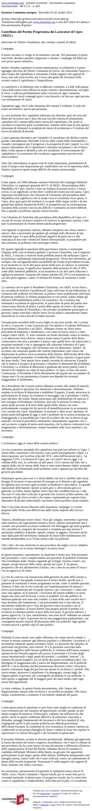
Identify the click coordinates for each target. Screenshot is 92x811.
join (53, 804)
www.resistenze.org (12, 2)
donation (44, 804)
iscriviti (55, 793)
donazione (45, 793)
